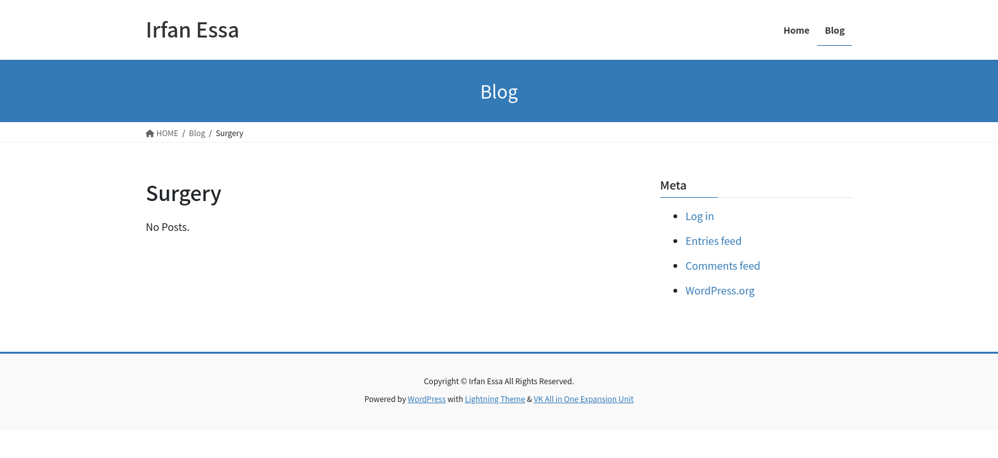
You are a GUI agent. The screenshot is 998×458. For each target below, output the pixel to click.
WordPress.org (720, 290)
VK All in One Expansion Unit (584, 398)
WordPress (427, 398)
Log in (699, 215)
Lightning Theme (495, 398)
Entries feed (713, 240)
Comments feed (723, 265)
